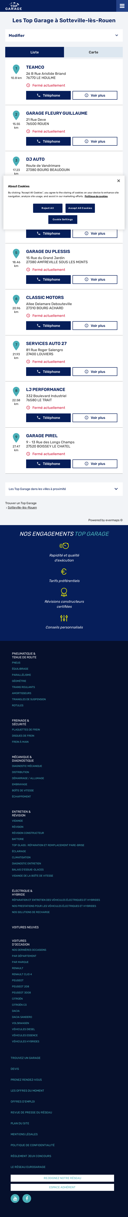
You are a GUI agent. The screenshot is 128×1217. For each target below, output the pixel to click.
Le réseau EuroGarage (28, 1167)
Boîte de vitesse (23, 790)
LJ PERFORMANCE (45, 389)
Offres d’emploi (23, 1101)
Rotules (17, 705)
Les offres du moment (27, 1090)
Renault (17, 968)
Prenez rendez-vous (26, 1079)
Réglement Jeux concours (31, 1156)
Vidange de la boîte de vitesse (32, 875)
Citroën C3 (19, 1004)
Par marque (20, 962)
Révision (17, 826)
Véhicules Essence (25, 1035)
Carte (93, 52)
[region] (64, 203)
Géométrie (19, 681)
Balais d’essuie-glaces (28, 869)
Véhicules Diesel (23, 1029)
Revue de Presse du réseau (31, 1112)
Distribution (20, 772)
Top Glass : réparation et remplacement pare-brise (48, 845)
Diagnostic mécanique (27, 766)
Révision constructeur (28, 833)
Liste (34, 52)
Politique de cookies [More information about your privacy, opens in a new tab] (96, 196)
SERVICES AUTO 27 (46, 343)
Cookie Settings (63, 219)
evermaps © (114, 520)
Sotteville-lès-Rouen (22, 507)
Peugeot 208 (20, 986)
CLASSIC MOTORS (45, 297)
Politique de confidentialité (33, 1145)
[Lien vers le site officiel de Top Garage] (13, 6)
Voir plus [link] (94, 95)
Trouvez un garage (25, 1058)
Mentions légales (24, 1134)
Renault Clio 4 (22, 974)
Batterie (18, 839)
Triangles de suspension (29, 699)
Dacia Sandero (22, 1017)
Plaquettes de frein (26, 729)
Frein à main (20, 741)
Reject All (48, 208)
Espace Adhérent (62, 1187)
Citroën (17, 998)
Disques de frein (23, 735)
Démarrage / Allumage (28, 778)
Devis (15, 1068)
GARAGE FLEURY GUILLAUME (57, 113)
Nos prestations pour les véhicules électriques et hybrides (54, 906)
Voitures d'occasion (21, 942)
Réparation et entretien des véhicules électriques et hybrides (56, 899)
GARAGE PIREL (42, 435)
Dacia (16, 1010)
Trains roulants (23, 687)
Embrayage (19, 784)
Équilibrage (20, 668)
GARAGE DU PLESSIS (48, 251)
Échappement (21, 796)
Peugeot (18, 980)
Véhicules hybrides (25, 1041)
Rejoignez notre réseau (62, 1178)
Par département (24, 956)
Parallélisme (21, 674)
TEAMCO (35, 67)
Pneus (16, 662)
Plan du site (20, 1123)
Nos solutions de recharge (31, 912)
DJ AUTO (35, 159)
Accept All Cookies (80, 208)
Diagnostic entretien (26, 863)
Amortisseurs (21, 693)
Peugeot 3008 (21, 992)
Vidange (17, 820)
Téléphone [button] (48, 95)
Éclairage (19, 851)
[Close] (118, 181)
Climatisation (21, 857)
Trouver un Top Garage (21, 503)
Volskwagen (20, 1023)
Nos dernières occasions (29, 949)
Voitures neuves (25, 927)
